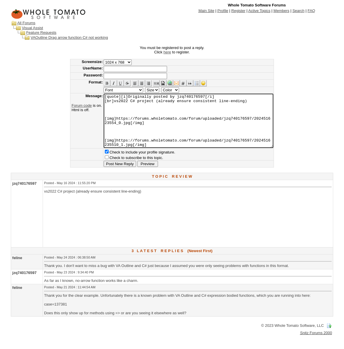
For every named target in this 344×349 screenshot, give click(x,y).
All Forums (26, 23)
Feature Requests (41, 32)
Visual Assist (32, 28)
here (167, 52)
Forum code (71, 105)
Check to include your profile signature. (132, 162)
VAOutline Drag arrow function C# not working (69, 37)
